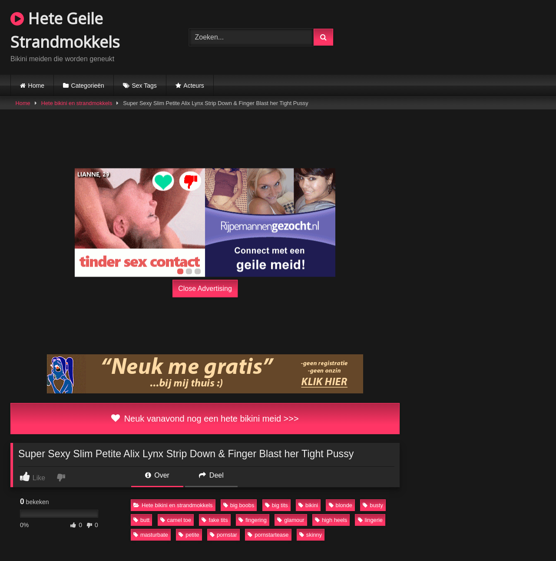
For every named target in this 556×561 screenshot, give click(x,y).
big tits (276, 505)
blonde (340, 505)
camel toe (175, 520)
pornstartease (268, 534)
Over (157, 475)
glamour (290, 520)
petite (189, 534)
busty (373, 505)
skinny (310, 534)
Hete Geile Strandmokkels (65, 30)
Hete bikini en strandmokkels (77, 103)
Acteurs (193, 85)
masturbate (150, 534)
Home (36, 85)
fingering (252, 520)
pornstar (223, 534)
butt (141, 520)
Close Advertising (205, 288)
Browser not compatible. (456, 36)
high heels (331, 520)
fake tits (215, 520)
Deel (211, 475)
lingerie (370, 520)
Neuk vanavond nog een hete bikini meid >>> (204, 418)
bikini (308, 505)
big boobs (239, 505)
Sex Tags (144, 85)
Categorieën (87, 85)
